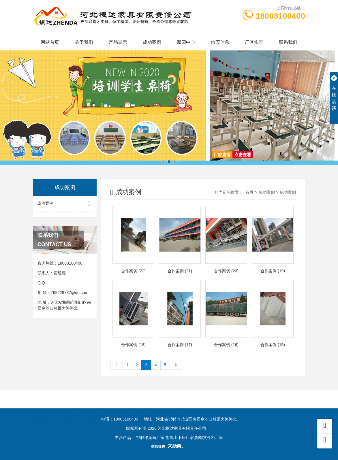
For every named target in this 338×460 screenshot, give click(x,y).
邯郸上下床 (153, 407)
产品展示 (118, 42)
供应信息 (220, 42)
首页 (249, 192)
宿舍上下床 (209, 407)
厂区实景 (254, 42)
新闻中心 (186, 42)
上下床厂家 (69, 407)
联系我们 (288, 42)
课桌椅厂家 (97, 407)
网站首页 (50, 42)
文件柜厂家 (125, 407)
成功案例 (152, 42)
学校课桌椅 (181, 407)
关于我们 (84, 42)
